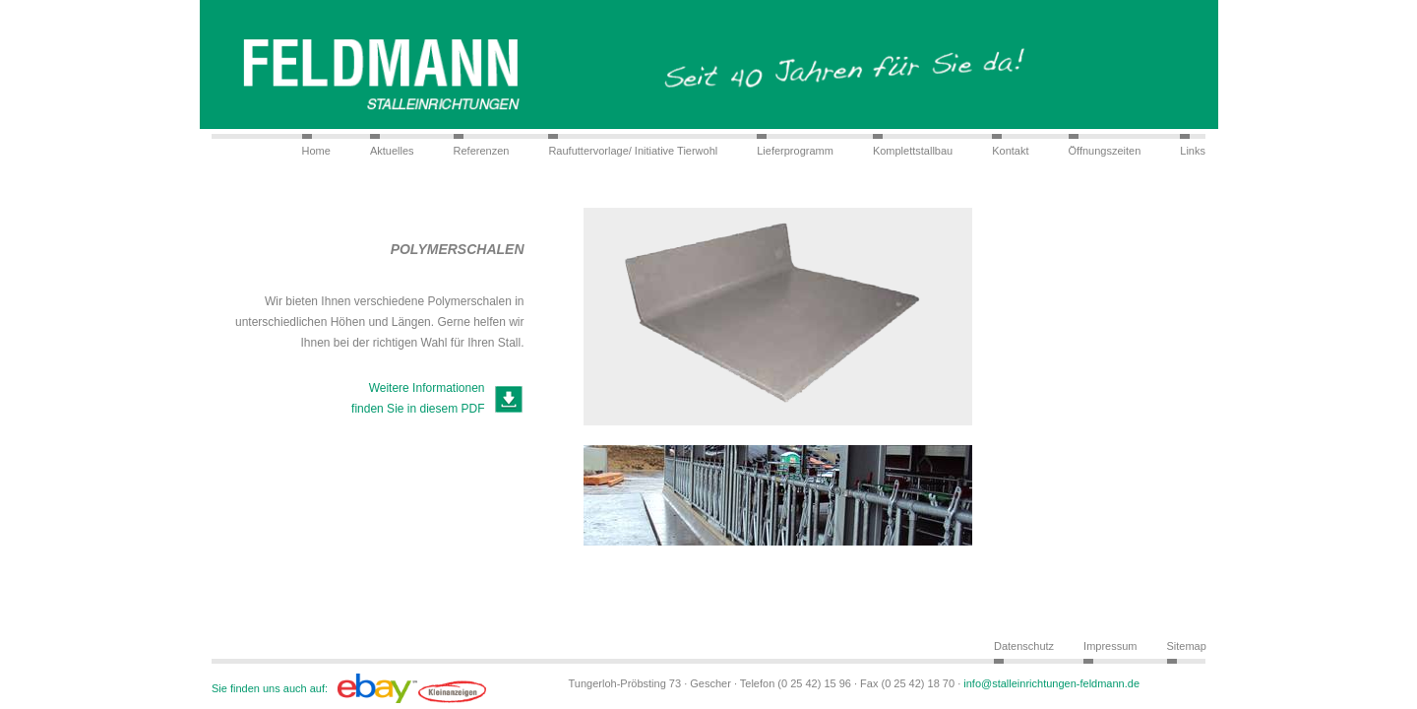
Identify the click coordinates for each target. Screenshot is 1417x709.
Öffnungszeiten (1105, 151)
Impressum (1110, 646)
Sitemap (1186, 646)
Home (316, 151)
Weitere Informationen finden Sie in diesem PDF (417, 398)
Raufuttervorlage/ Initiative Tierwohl (632, 151)
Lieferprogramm (795, 151)
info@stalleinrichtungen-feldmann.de (1051, 683)
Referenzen (482, 151)
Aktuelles (392, 151)
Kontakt (1010, 151)
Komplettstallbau (913, 151)
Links (1192, 151)
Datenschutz (1024, 646)
